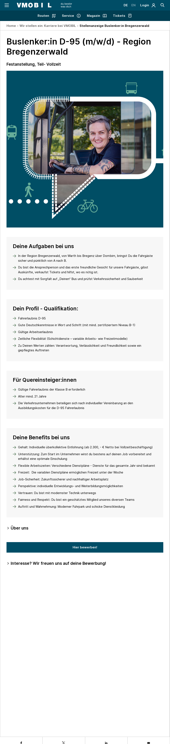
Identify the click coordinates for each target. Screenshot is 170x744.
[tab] (85, 528)
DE (123, 5)
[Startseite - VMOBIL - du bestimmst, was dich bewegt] (49, 5)
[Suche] (162, 5)
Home (11, 26)
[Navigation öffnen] (7, 5)
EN (132, 5)
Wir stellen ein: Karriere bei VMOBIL (48, 26)
